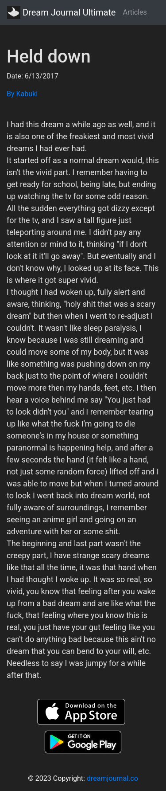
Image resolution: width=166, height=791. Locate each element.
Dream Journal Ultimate (61, 12)
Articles (135, 12)
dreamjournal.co (112, 778)
